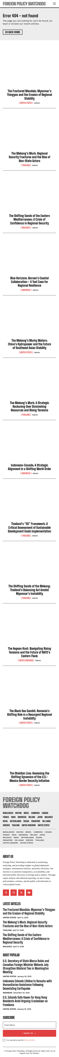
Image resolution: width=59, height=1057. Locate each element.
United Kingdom (26, 660)
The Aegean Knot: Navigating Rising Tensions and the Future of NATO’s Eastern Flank (29, 652)
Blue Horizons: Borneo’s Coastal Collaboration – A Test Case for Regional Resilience (29, 281)
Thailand (26, 165)
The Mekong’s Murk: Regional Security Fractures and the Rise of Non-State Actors (29, 157)
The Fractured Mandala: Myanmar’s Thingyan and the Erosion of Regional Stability (29, 94)
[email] (29, 1025)
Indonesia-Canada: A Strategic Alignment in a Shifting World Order (29, 467)
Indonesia (26, 290)
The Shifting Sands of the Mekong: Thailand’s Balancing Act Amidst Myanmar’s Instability (29, 590)
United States (26, 103)
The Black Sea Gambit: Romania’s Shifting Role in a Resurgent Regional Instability (29, 714)
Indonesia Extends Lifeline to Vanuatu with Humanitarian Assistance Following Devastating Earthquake (27, 984)
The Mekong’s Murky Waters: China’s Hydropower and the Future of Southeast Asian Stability (29, 344)
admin (37, 103)
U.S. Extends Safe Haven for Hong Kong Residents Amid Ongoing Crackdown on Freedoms (25, 1001)
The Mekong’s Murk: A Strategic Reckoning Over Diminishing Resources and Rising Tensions (29, 406)
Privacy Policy (29, 1040)
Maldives (26, 228)
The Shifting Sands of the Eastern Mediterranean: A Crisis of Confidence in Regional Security (29, 219)
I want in (29, 1033)
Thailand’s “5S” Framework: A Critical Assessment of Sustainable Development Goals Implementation (29, 527)
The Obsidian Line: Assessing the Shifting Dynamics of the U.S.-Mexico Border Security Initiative (29, 777)
